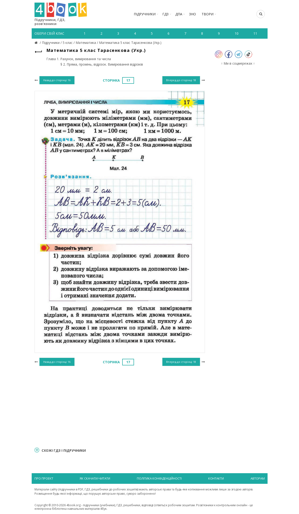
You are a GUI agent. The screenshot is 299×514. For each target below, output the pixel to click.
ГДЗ (165, 14)
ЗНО (192, 14)
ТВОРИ (207, 14)
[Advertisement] (120, 406)
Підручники (145, 14)
